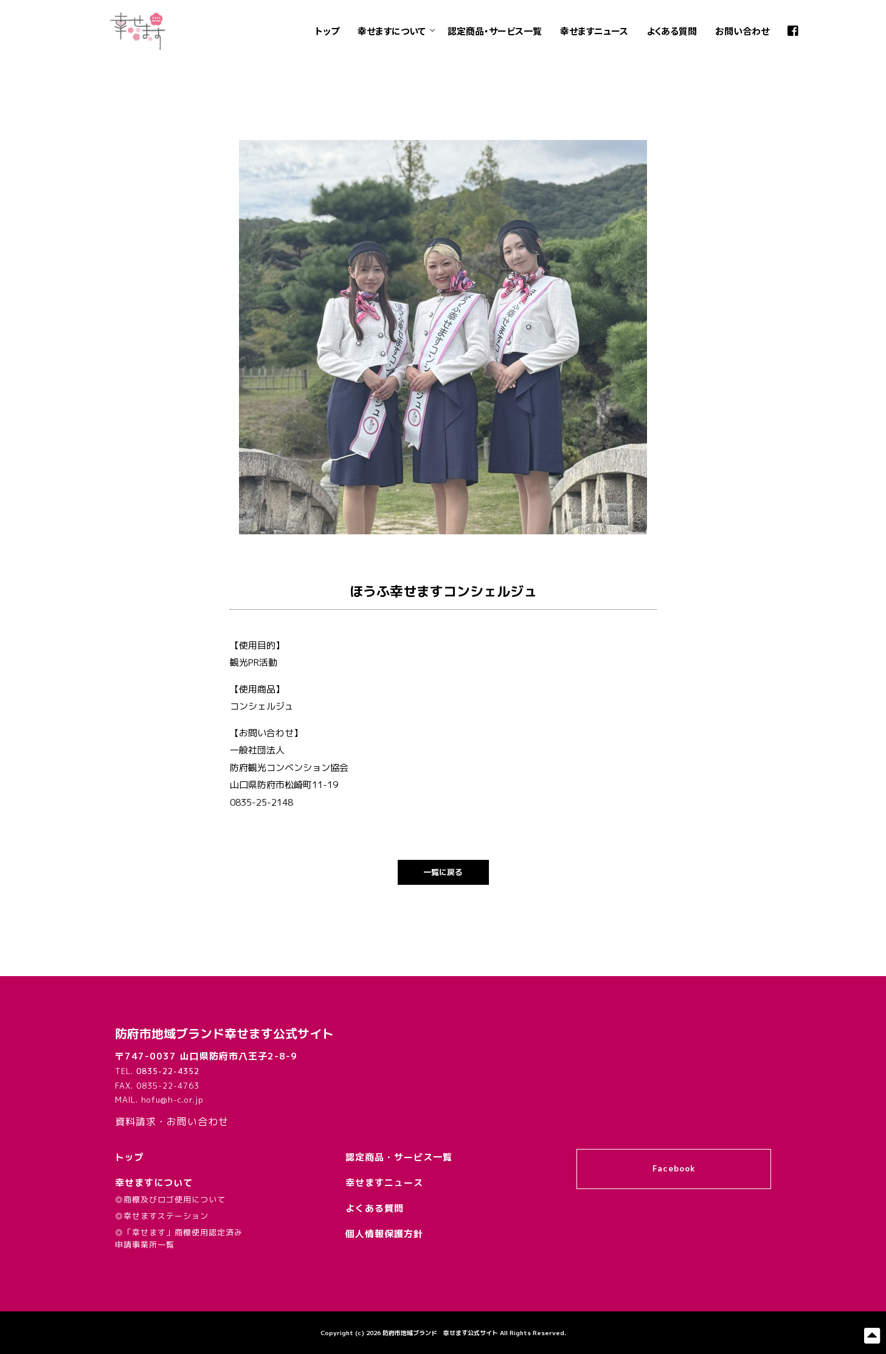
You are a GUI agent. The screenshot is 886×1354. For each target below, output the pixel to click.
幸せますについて (392, 30)
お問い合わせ (742, 30)
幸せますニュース (594, 30)
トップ (327, 30)
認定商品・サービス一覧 (495, 30)
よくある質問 (671, 30)
